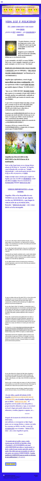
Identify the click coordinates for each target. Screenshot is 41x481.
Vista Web (36, 476)
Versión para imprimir (7, 475)
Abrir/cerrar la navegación (20, 1)
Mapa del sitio (13, 475)
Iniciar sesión (36, 475)
